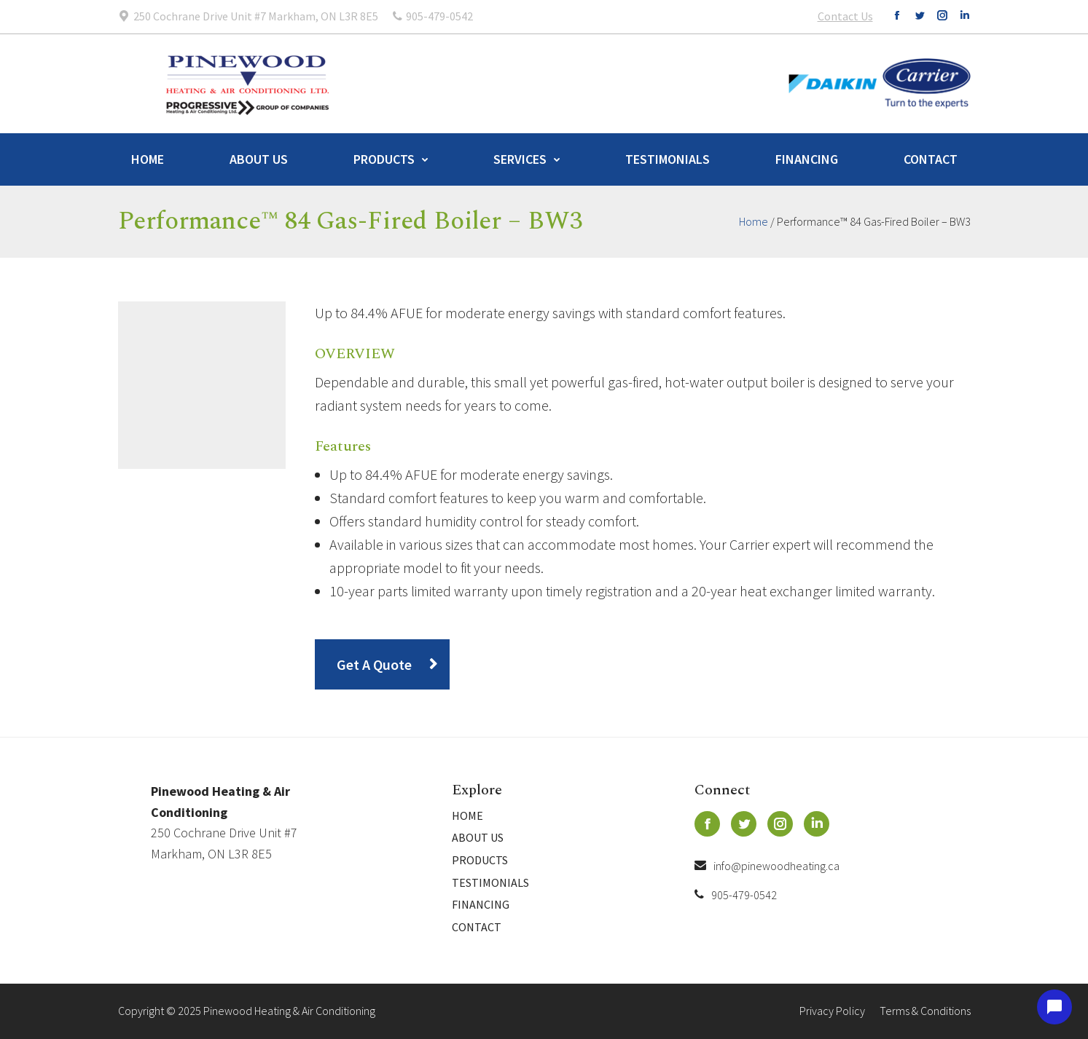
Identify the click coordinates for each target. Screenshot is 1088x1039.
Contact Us (845, 16)
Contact (931, 159)
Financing (806, 159)
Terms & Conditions (925, 1010)
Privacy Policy (832, 1010)
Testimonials (667, 159)
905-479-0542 (735, 895)
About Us (259, 159)
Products (384, 159)
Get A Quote (374, 664)
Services (520, 159)
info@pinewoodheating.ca (767, 865)
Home (147, 159)
